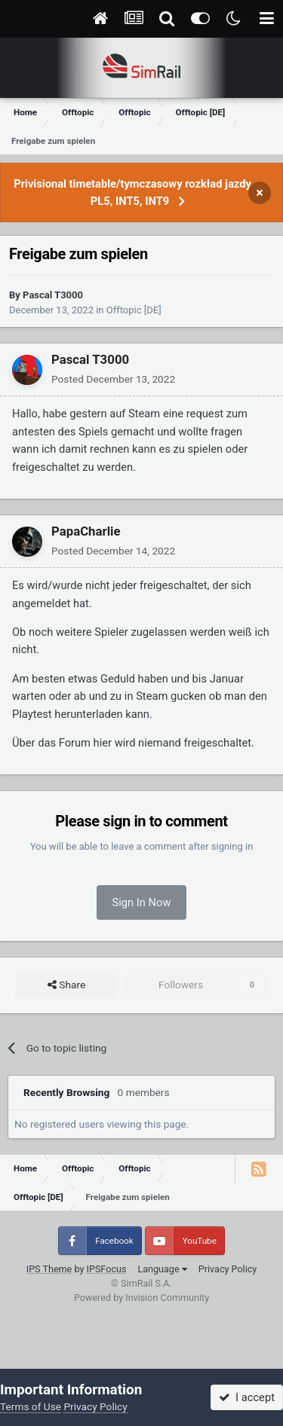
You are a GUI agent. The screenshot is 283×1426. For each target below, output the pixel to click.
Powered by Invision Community (141, 1297)
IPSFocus (107, 1269)
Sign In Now (141, 902)
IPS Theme (49, 1269)
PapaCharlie (86, 531)
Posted (113, 379)
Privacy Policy (227, 1269)
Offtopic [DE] (133, 310)
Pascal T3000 (53, 295)
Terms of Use (30, 1406)
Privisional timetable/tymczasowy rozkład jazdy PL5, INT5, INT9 (132, 192)
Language (161, 1269)
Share (66, 985)
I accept (247, 1397)
